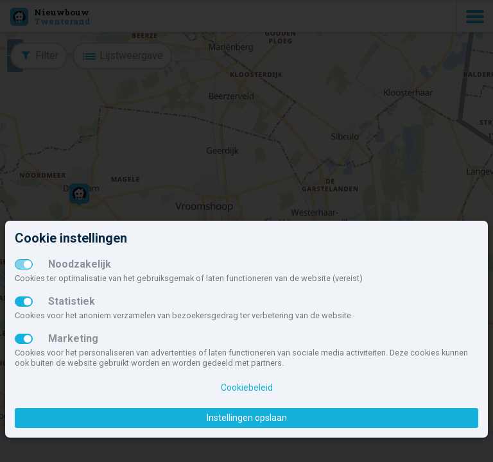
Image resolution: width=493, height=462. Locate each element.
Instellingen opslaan (247, 418)
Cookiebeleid (247, 387)
